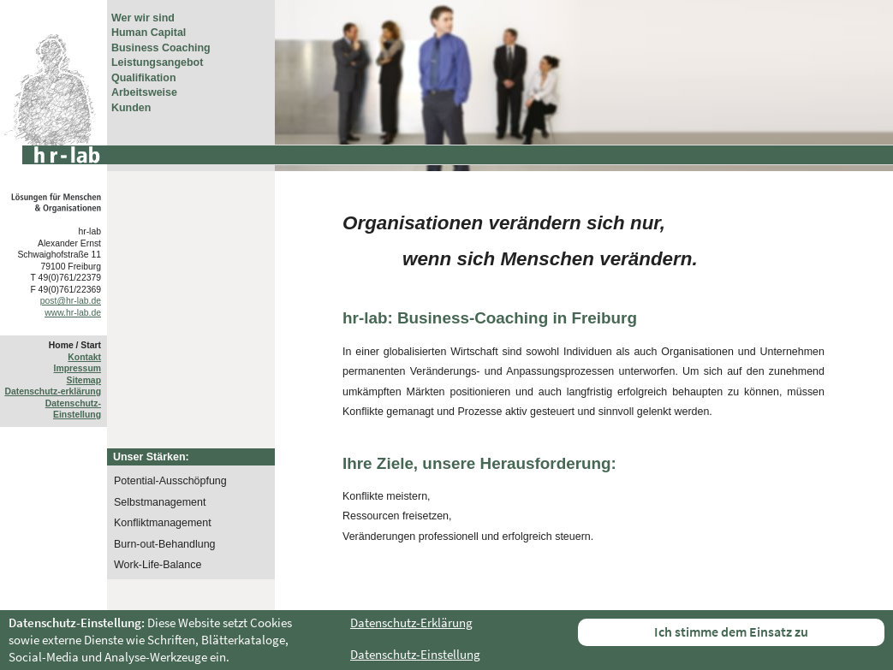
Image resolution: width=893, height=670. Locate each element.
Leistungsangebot (157, 62)
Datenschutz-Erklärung (411, 622)
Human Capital (148, 33)
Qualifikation (143, 78)
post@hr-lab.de (70, 300)
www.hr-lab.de (73, 312)
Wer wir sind (143, 18)
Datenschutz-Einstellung (415, 654)
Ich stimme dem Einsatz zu (731, 631)
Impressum (77, 368)
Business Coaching (161, 48)
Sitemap (84, 380)
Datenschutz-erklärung (52, 391)
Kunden (131, 108)
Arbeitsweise (144, 92)
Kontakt (84, 357)
